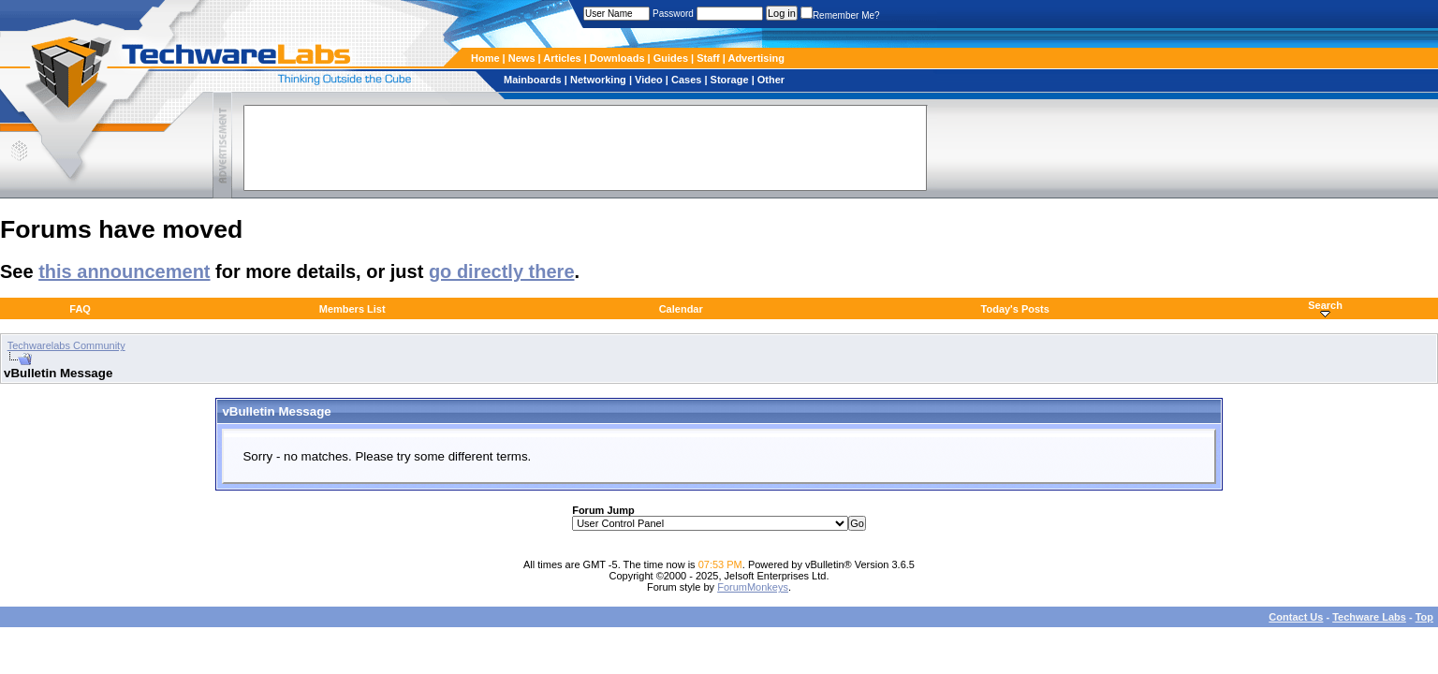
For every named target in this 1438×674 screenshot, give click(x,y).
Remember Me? (840, 15)
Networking (599, 79)
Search (1325, 305)
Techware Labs (1369, 617)
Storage (731, 79)
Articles (563, 58)
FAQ (80, 309)
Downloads (619, 58)
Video (650, 79)
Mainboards (534, 79)
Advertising (756, 58)
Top (1424, 617)
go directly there (502, 271)
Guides (672, 58)
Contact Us (1296, 617)
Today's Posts (1015, 309)
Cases (687, 79)
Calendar (681, 309)
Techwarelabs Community (66, 345)
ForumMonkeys (752, 587)
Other (771, 79)
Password (673, 13)
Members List (352, 309)
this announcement (124, 271)
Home (485, 58)
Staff (710, 58)
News (523, 58)
